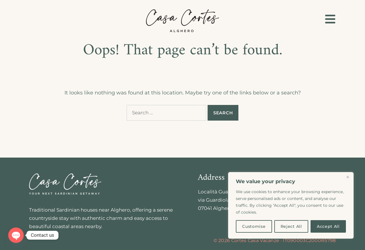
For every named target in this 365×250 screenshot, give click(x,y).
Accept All (328, 226)
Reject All (291, 226)
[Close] (347, 176)
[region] (291, 205)
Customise (253, 226)
